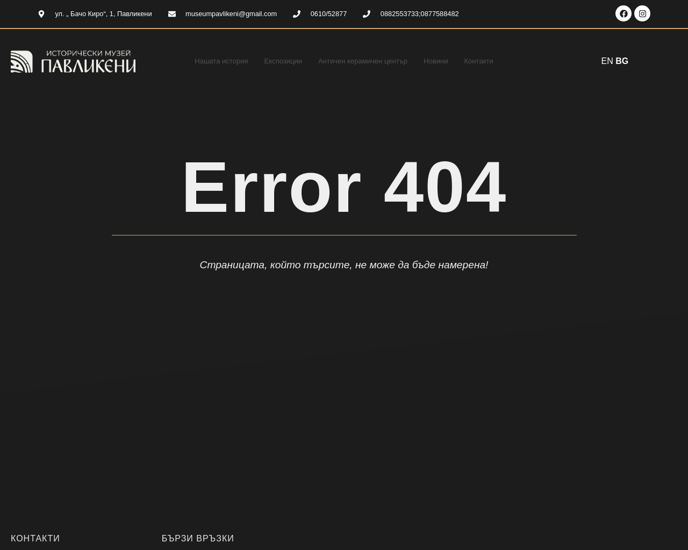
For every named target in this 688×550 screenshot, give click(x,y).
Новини (447, 61)
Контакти (494, 61)
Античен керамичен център (365, 61)
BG (621, 61)
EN (607, 61)
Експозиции (276, 61)
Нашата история (208, 61)
